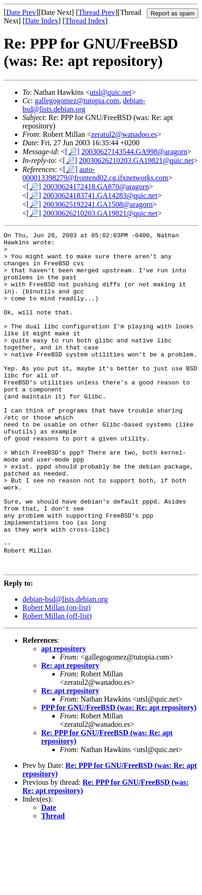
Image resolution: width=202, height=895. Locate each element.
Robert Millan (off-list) (57, 683)
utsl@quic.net (110, 92)
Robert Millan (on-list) (56, 675)
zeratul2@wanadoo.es (124, 134)
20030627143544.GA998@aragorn (134, 152)
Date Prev (21, 12)
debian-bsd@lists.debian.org (83, 105)
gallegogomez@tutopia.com (77, 101)
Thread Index (85, 21)
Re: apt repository (70, 733)
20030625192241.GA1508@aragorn (98, 204)
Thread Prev (96, 12)
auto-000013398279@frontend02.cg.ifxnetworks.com (95, 173)
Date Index (41, 21)
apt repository (63, 716)
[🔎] (72, 152)
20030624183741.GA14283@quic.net (100, 195)
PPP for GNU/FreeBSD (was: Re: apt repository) (118, 775)
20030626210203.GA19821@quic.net (136, 160)
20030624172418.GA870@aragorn (96, 187)
